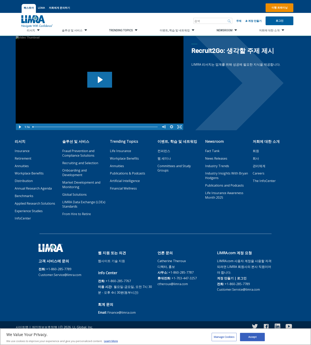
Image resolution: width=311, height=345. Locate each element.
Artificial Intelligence (125, 181)
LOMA (41, 8)
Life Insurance (120, 151)
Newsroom (214, 141)
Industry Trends (217, 166)
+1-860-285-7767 (118, 281)
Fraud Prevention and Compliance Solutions (78, 153)
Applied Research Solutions (35, 203)
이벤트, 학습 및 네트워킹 (177, 141)
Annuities (22, 166)
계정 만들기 (253, 21)
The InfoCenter (264, 181)
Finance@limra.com (121, 312)
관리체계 (259, 166)
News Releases (216, 158)
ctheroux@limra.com (172, 284)
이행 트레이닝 (280, 7)
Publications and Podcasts (224, 185)
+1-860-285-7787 (181, 272)
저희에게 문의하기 (59, 8)
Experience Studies (29, 211)
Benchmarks (24, 196)
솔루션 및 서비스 (75, 141)
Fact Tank (212, 151)
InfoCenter (23, 218)
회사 (256, 158)
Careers (258, 173)
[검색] (229, 21)
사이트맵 (22, 327)
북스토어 (29, 8)
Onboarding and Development (74, 172)
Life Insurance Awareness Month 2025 (224, 195)
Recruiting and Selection (80, 163)
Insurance (22, 151)
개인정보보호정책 (44, 327)
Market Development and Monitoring (81, 184)
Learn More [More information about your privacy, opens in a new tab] (111, 343)
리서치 (20, 141)
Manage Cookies (224, 338)
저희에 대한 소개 (266, 141)
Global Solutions (74, 194)
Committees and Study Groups (174, 168)
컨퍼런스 (163, 151)
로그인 (279, 20)
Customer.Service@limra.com (59, 275)
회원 (256, 151)
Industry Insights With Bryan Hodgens (226, 175)
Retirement (23, 158)
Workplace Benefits (29, 173)
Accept (252, 338)
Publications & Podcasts (127, 173)
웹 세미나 (164, 158)
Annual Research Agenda (33, 188)
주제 (238, 21)
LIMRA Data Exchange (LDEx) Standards (83, 204)
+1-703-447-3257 (184, 278)
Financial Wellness (123, 188)
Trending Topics (124, 141)
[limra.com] (37, 21)
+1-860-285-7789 (58, 269)
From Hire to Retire (76, 214)
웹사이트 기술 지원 (111, 261)
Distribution (24, 181)
